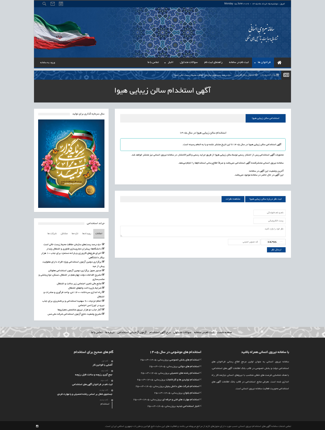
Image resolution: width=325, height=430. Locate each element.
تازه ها (75, 232)
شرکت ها (52, 232)
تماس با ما (96, 330)
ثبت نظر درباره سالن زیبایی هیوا (265, 199)
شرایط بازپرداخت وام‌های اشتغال (84, 286)
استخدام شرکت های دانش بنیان (182, 384)
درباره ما (109, 330)
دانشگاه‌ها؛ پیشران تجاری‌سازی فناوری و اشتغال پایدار (73, 247)
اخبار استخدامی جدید (188, 404)
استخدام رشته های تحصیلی (185, 371)
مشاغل (64, 232)
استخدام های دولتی (189, 365)
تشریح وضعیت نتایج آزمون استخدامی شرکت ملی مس (74, 312)
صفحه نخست (224, 330)
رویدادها (86, 232)
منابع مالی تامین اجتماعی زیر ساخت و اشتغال (79, 282)
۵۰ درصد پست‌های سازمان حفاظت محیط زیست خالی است (227, 75)
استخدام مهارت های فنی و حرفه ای (181, 398)
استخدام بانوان (191, 391)
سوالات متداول (182, 330)
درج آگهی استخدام (160, 330)
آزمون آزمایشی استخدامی (132, 330)
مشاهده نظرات (233, 199)
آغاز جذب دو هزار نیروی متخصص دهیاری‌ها (79, 308)
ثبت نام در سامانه (204, 330)
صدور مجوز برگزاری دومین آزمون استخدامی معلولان (74, 269)
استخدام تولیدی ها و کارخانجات (183, 378)
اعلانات (98, 232)
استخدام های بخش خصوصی (184, 358)
